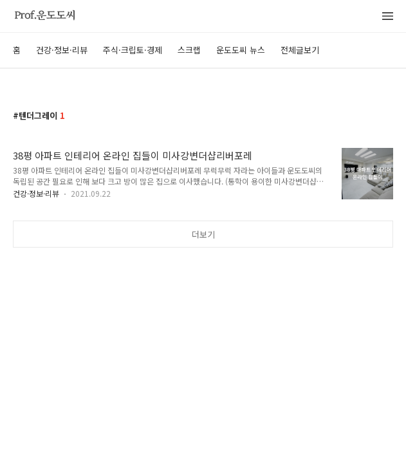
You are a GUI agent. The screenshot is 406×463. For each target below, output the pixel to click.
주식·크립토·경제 (132, 50)
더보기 (203, 234)
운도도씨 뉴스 (240, 50)
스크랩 (189, 50)
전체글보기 (300, 50)
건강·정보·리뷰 (62, 50)
